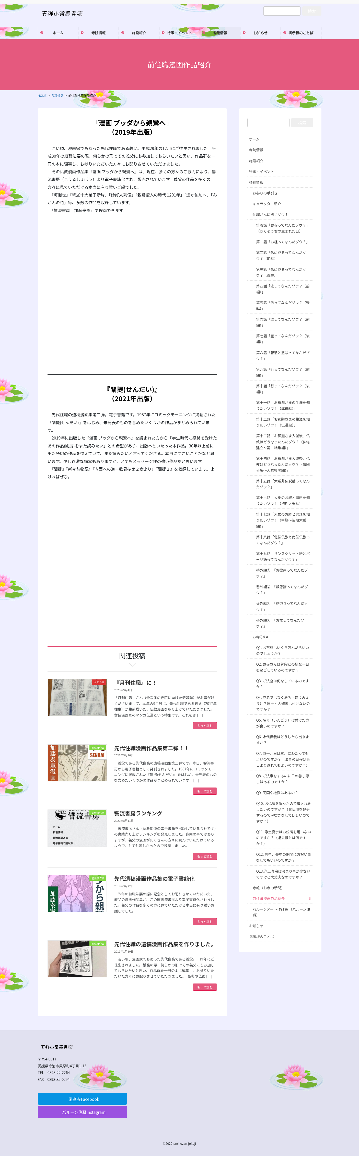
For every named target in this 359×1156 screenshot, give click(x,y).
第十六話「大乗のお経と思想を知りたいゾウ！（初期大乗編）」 (283, 500)
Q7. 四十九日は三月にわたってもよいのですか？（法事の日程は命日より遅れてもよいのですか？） (283, 759)
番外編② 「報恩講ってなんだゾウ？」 (282, 589)
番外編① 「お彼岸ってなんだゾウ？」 (282, 573)
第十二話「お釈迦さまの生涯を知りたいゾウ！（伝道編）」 (283, 422)
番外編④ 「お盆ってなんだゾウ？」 (280, 623)
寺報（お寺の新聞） (269, 887)
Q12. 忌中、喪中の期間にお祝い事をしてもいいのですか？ (283, 857)
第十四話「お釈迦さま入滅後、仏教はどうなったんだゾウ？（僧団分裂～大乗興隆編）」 (283, 464)
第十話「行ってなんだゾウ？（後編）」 (283, 388)
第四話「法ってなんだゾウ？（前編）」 (283, 288)
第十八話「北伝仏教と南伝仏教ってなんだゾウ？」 (283, 539)
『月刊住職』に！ (135, 682)
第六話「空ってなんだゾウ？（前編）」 (283, 322)
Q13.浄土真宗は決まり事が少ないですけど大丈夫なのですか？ (283, 874)
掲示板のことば (261, 936)
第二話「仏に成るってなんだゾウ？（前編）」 (281, 255)
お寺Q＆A (260, 636)
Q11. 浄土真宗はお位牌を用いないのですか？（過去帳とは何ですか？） (283, 837)
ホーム (254, 139)
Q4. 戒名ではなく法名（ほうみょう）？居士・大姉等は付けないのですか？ (283, 703)
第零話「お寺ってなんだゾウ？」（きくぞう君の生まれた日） (283, 228)
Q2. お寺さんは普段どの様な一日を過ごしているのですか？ (282, 667)
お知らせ (256, 925)
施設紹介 (256, 160)
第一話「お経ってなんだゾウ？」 (283, 241)
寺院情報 (256, 149)
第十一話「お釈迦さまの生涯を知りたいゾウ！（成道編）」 (283, 405)
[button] (82, 1099)
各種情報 (256, 182)
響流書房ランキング (138, 813)
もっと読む (205, 725)
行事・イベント (261, 171)
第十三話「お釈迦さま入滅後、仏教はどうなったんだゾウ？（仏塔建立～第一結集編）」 (283, 441)
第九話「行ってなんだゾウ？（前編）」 (283, 372)
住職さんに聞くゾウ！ (270, 214)
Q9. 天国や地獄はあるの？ (277, 792)
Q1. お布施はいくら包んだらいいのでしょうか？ (282, 650)
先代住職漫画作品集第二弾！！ (151, 748)
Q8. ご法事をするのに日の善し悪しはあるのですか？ (282, 778)
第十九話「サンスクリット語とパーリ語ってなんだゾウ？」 (283, 556)
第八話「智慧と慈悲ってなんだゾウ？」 (283, 355)
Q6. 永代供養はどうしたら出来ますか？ (282, 739)
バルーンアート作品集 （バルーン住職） (281, 912)
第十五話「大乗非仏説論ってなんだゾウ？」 (283, 483)
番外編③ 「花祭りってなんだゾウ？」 (282, 606)
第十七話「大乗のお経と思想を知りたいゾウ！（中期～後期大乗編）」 (283, 520)
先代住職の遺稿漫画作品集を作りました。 (165, 944)
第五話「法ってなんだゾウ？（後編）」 (283, 305)
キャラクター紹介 (267, 203)
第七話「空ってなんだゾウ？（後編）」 (283, 338)
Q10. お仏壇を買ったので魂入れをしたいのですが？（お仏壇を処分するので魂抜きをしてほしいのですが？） (283, 812)
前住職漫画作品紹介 (269, 898)
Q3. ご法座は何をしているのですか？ (282, 683)
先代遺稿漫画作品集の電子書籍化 (154, 878)
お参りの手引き (265, 192)
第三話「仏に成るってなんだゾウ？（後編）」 (281, 272)
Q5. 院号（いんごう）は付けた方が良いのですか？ (282, 723)
